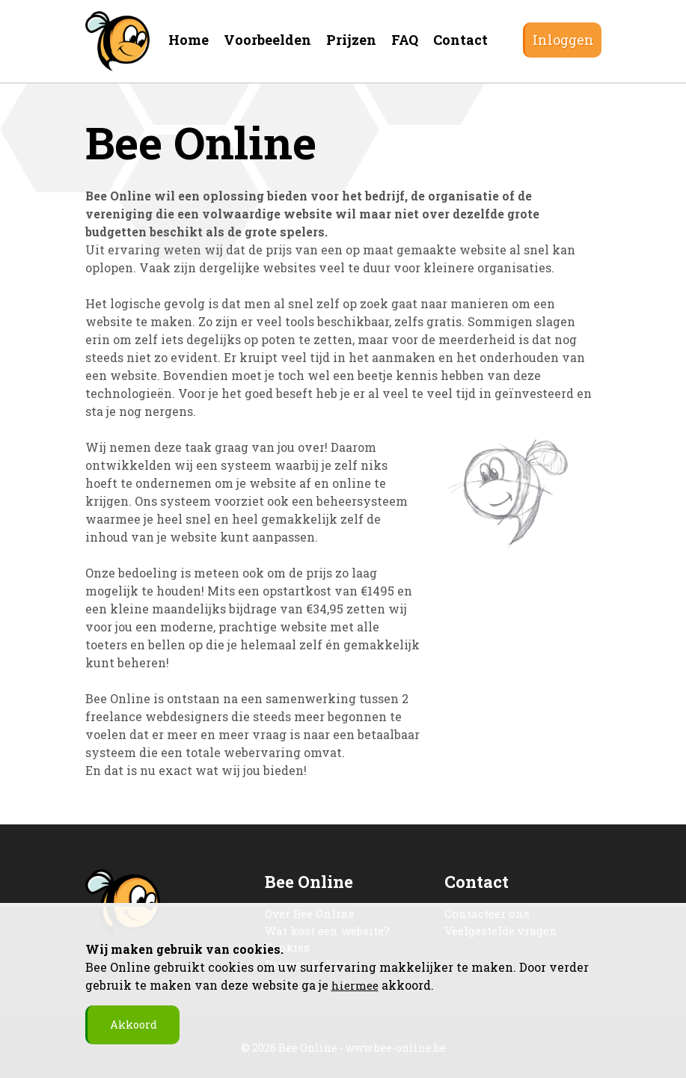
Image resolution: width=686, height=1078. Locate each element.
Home (188, 40)
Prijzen (351, 40)
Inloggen (563, 40)
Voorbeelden (267, 40)
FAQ (404, 40)
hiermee (356, 983)
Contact (460, 40)
